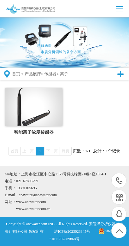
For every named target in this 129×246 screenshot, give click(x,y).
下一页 (52, 151)
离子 (64, 74)
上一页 (28, 151)
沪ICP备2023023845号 (72, 231)
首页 (16, 74)
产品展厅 (33, 74)
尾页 (65, 151)
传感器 (50, 74)
